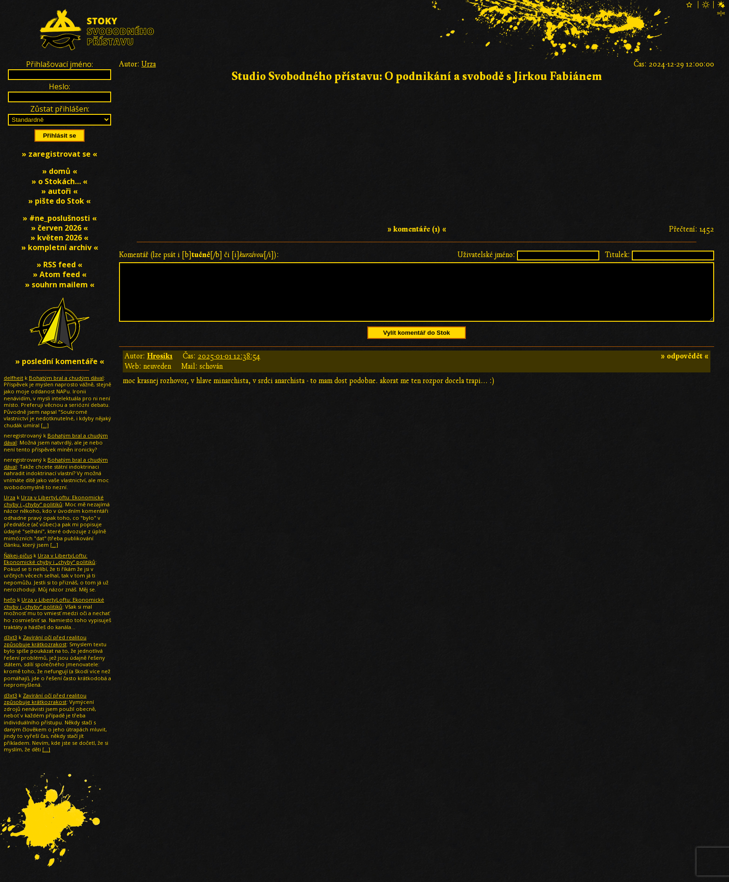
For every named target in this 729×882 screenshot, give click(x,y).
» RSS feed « (59, 264)
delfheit (13, 377)
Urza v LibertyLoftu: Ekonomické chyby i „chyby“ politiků (54, 501)
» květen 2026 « (59, 237)
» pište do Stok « (59, 201)
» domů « (59, 171)
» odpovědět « (685, 367)
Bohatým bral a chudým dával (66, 377)
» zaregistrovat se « (59, 154)
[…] (45, 425)
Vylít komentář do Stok (416, 343)
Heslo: (59, 86)
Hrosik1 (159, 367)
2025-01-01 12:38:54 (229, 367)
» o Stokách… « (59, 181)
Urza (148, 64)
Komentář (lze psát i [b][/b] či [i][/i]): (199, 255)
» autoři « (59, 191)
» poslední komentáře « (59, 361)
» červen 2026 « (59, 228)
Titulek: (617, 255)
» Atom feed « (59, 274)
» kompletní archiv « (59, 247)
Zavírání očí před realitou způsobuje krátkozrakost (45, 641)
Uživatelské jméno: (486, 255)
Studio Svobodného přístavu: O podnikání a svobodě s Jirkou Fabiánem (417, 76)
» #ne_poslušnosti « (60, 218)
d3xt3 (10, 637)
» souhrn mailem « (59, 284)
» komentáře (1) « (416, 229)
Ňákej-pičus (18, 555)
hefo (10, 599)
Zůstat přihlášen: (59, 109)
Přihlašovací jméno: (59, 64)
